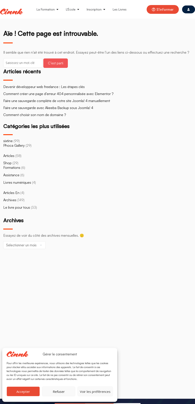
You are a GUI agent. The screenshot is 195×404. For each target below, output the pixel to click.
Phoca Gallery (14, 145)
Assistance (11, 175)
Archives (9, 200)
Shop (7, 163)
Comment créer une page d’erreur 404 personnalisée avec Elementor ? (58, 94)
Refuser (59, 391)
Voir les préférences (95, 391)
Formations (11, 167)
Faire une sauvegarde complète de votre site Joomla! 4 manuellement (56, 101)
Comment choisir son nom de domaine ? (34, 115)
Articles (8, 155)
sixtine (8, 141)
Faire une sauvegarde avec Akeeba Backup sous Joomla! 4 (48, 108)
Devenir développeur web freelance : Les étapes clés (44, 87)
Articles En (11, 193)
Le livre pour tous (16, 207)
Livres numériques (17, 182)
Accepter (23, 391)
